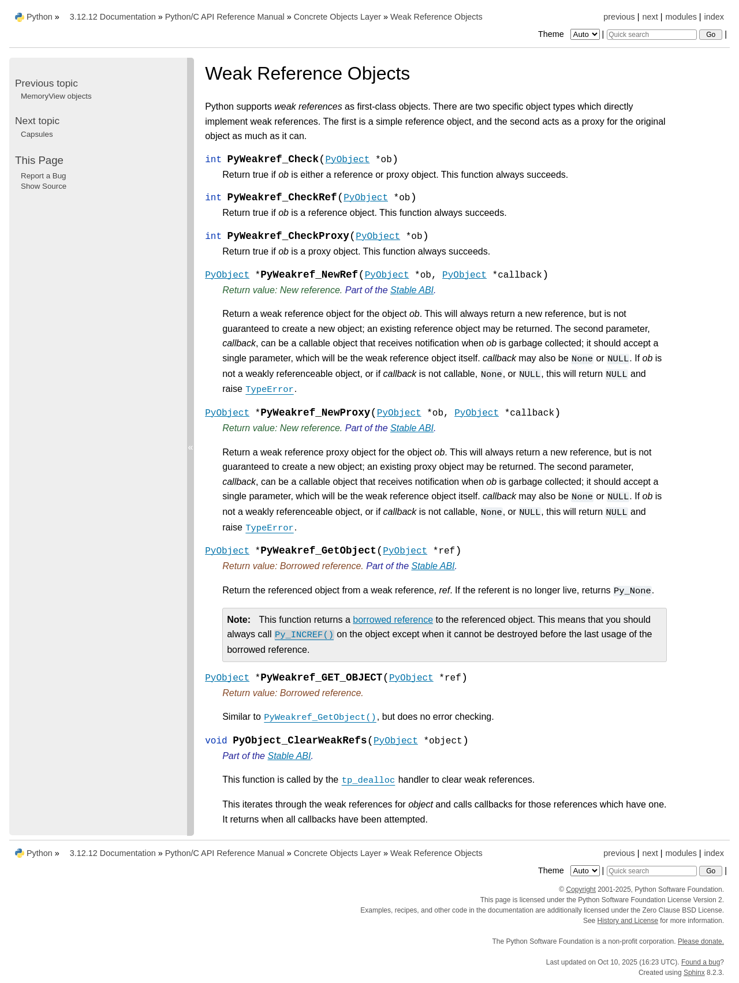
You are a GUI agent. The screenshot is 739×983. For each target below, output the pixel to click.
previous (619, 16)
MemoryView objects (56, 96)
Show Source (43, 186)
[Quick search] (652, 34)
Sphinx (694, 973)
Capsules (37, 134)
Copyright (580, 889)
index (714, 16)
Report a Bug (43, 175)
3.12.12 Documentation (113, 16)
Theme (570, 34)
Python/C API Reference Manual (225, 16)
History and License (628, 921)
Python (40, 16)
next (650, 16)
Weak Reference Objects (436, 16)
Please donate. (701, 941)
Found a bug (700, 962)
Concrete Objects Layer (337, 16)
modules (680, 16)
